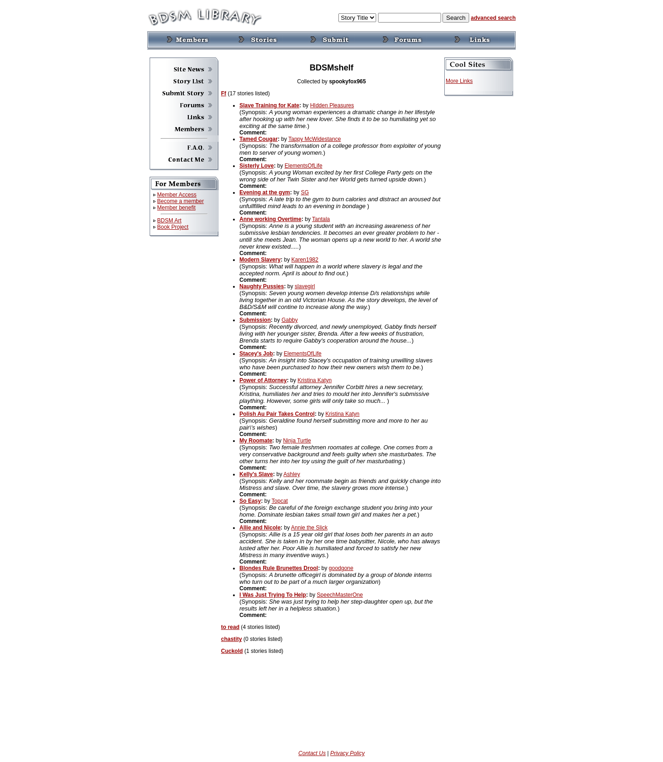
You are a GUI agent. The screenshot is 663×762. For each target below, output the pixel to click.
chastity (231, 639)
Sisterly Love (256, 166)
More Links (459, 81)
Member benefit (176, 207)
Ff (223, 93)
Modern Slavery (259, 259)
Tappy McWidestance (314, 139)
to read (230, 627)
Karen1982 (305, 259)
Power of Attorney (263, 380)
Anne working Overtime (270, 219)
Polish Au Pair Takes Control (276, 414)
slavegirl (305, 286)
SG (304, 192)
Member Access (176, 195)
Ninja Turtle (297, 440)
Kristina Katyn (314, 380)
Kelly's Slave (256, 474)
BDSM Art (169, 220)
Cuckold (232, 651)
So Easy (250, 501)
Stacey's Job (256, 353)
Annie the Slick (309, 527)
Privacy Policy (347, 753)
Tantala (321, 219)
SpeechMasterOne (340, 595)
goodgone (341, 568)
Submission (255, 320)
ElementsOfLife (303, 166)
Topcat (280, 501)
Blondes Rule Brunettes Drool (278, 568)
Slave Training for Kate (269, 105)
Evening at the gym (264, 192)
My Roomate (255, 440)
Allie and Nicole (259, 527)
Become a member (180, 201)
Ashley (292, 474)
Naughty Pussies (261, 286)
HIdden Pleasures (332, 105)
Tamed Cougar (258, 139)
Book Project (172, 227)
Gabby (289, 320)
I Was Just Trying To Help (272, 595)
